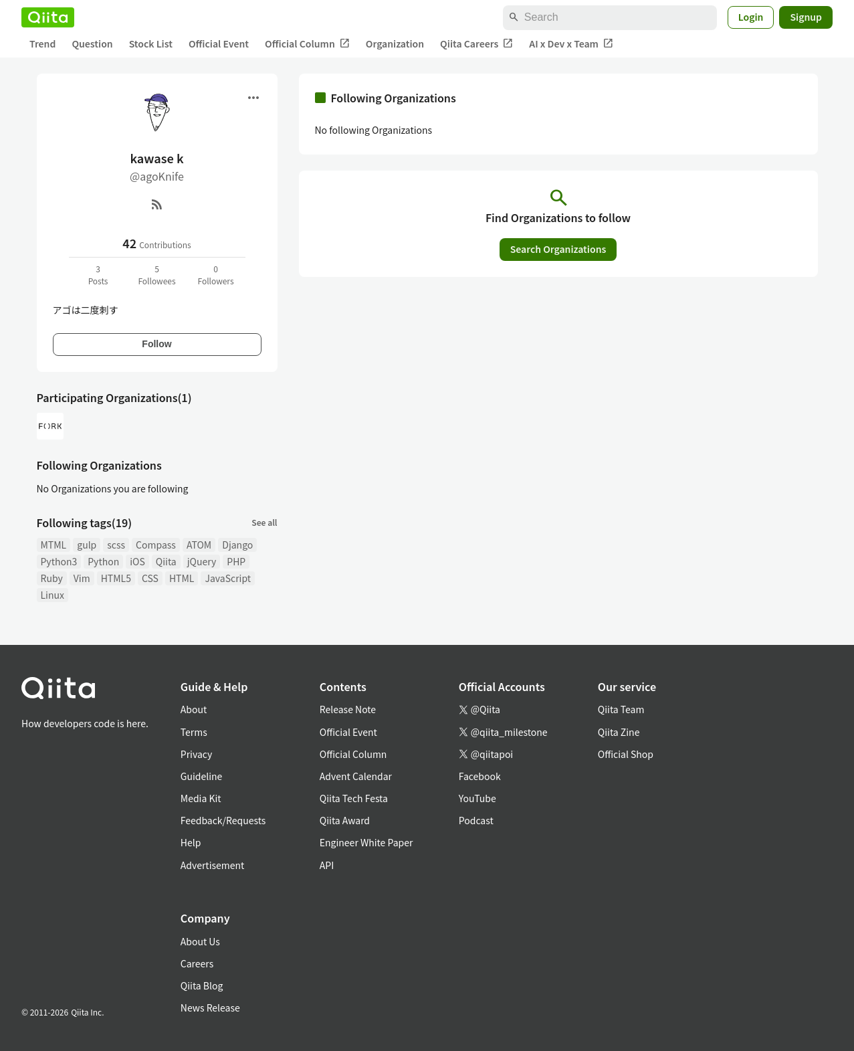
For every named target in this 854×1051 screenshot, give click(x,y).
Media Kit (201, 798)
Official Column (307, 44)
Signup (806, 16)
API (327, 865)
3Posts (98, 274)
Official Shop (625, 754)
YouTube (477, 798)
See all (264, 522)
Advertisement (213, 865)
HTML (182, 578)
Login (751, 16)
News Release (210, 1007)
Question (92, 43)
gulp (86, 544)
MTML (54, 544)
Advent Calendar (356, 776)
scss (116, 544)
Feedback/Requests (223, 820)
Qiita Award (345, 820)
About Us (200, 941)
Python (103, 561)
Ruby (52, 578)
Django (237, 544)
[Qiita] (47, 17)
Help (191, 842)
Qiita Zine (619, 732)
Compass (156, 544)
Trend (42, 43)
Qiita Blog (202, 985)
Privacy (196, 754)
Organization (395, 43)
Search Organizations (558, 249)
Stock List (151, 43)
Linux (52, 594)
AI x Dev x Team (571, 44)
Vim (82, 578)
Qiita (166, 561)
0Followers (215, 274)
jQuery (202, 561)
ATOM (199, 544)
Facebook (480, 776)
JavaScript (228, 578)
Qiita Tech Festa (354, 798)
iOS (137, 561)
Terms (194, 732)
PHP (236, 561)
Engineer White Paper (366, 842)
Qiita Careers (476, 44)
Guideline (202, 776)
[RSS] (157, 204)
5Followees (156, 274)
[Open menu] (253, 97)
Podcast (476, 820)
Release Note (348, 709)
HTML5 (116, 578)
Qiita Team (621, 709)
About (194, 709)
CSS (150, 578)
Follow (156, 344)
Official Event (219, 43)
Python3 (59, 561)
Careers (197, 963)
